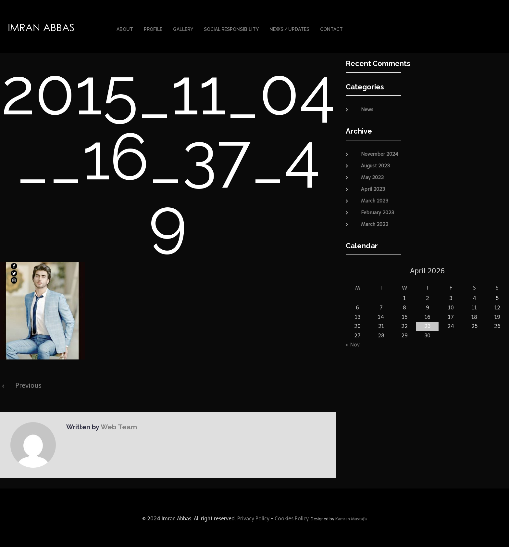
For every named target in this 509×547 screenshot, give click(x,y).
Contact (331, 28)
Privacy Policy (252, 517)
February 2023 (377, 211)
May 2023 (372, 175)
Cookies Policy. (292, 517)
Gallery (183, 28)
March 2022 (374, 222)
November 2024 (379, 152)
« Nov (353, 343)
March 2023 (374, 199)
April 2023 (373, 187)
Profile (153, 28)
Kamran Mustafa (351, 517)
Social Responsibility (231, 28)
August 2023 (375, 164)
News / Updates (289, 28)
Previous (28, 384)
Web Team (117, 425)
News (367, 108)
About (125, 28)
